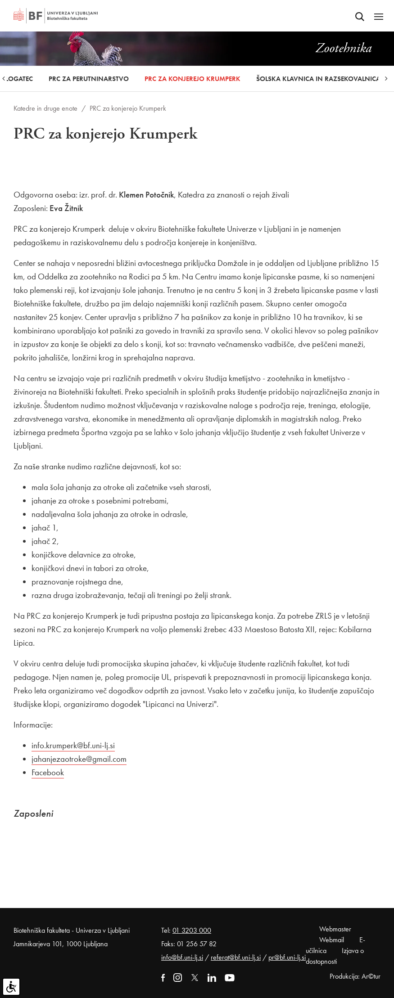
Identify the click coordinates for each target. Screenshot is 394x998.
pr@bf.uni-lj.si (287, 957)
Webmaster (335, 929)
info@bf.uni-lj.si (182, 957)
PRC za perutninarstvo (89, 78)
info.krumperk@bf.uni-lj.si (73, 745)
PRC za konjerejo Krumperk (192, 78)
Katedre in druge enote (45, 108)
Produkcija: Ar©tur (355, 976)
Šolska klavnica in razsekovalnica (318, 78)
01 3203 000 (191, 930)
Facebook (48, 772)
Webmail (331, 939)
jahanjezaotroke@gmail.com (79, 758)
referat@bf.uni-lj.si (236, 957)
